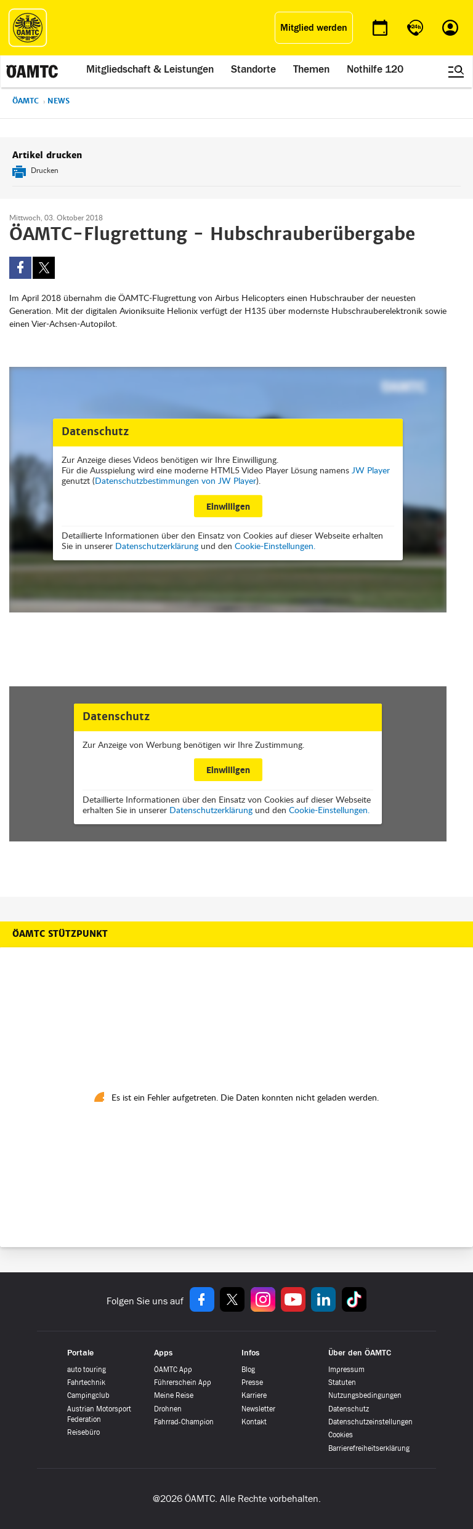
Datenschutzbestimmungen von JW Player (175, 480)
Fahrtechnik (86, 1382)
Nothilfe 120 (375, 68)
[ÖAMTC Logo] (27, 27)
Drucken (45, 170)
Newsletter (258, 1409)
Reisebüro (83, 1432)
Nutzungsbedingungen (365, 1395)
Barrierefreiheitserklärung (369, 1448)
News (58, 101)
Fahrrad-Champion (184, 1422)
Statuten (342, 1382)
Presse (252, 1382)
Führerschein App (182, 1382)
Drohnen (168, 1409)
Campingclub (88, 1395)
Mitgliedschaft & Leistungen (150, 68)
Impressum (346, 1369)
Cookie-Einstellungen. (275, 546)
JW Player (371, 470)
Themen (311, 68)
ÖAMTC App (173, 1369)
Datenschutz (348, 1409)
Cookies (340, 1435)
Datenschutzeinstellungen (370, 1422)
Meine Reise (173, 1395)
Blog (248, 1369)
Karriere (254, 1395)
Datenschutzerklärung (156, 546)
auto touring (86, 1369)
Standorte (253, 68)
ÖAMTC (25, 101)
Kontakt (254, 1422)
